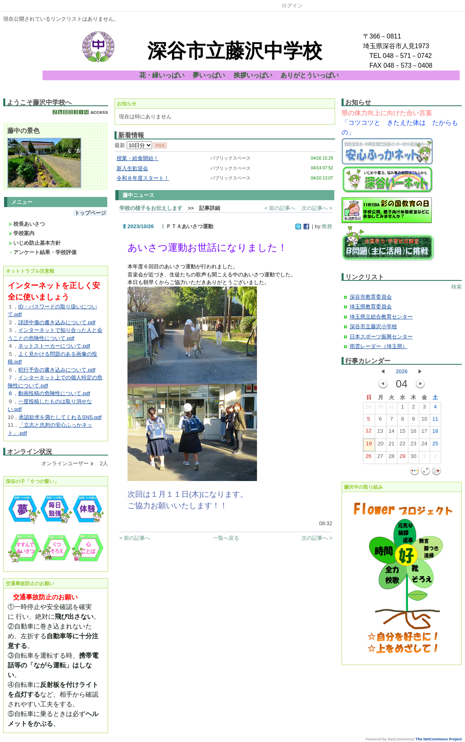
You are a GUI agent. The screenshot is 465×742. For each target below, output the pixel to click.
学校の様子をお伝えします (151, 208)
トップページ (90, 213)
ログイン (292, 5)
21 (391, 445)
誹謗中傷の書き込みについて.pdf (57, 322)
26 (368, 458)
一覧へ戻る (226, 538)
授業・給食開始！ (138, 158)
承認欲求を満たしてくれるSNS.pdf (60, 417)
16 (413, 433)
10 (424, 421)
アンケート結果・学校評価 (42, 252)
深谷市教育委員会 (371, 297)
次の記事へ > (317, 208)
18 (435, 433)
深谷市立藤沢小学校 (373, 326)
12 (368, 432)
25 (435, 445)
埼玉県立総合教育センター (381, 317)
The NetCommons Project (439, 739)
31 (391, 408)
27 (380, 458)
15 (402, 433)
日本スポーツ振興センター (381, 337)
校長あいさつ (27, 224)
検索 (456, 287)
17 (424, 433)
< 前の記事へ (280, 208)
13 (380, 433)
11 (435, 421)
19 (369, 445)
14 (391, 433)
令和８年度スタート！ (143, 178)
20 (380, 445)
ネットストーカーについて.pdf (54, 346)
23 (413, 445)
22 (402, 445)
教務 (327, 226)
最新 (133, 145)
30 (380, 408)
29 (368, 408)
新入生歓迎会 (132, 168)
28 (391, 458)
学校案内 (21, 233)
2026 (402, 371)
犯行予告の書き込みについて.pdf (57, 370)
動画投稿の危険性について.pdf (54, 393)
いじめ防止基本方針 (35, 243)
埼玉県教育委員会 (371, 307)
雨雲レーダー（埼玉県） (379, 346)
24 (424, 445)
